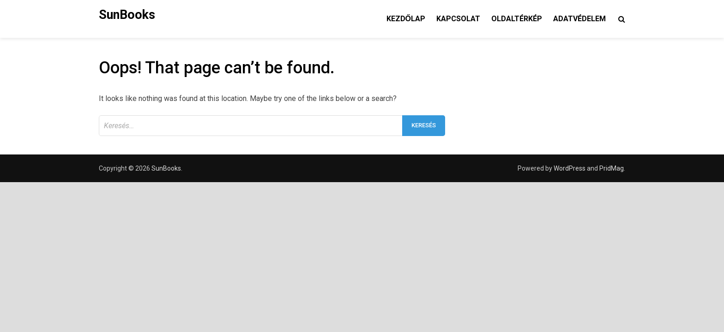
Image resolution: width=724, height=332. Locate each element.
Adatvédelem (579, 18)
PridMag (611, 168)
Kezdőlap (405, 18)
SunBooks (127, 14)
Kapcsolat (458, 18)
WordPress (569, 168)
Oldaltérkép (516, 18)
